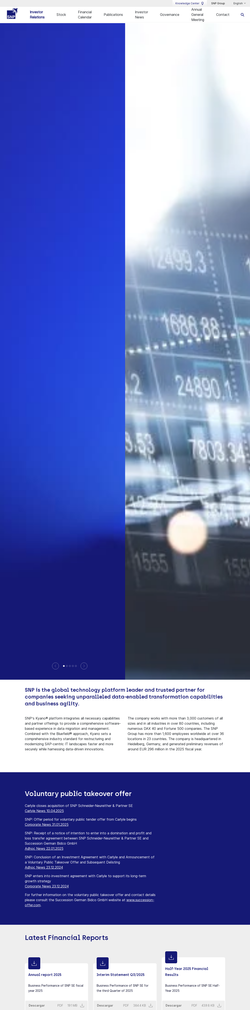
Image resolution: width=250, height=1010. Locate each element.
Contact (222, 14)
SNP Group (218, 3)
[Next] (84, 665)
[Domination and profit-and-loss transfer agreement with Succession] (73, 665)
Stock (61, 14)
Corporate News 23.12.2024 (47, 886)
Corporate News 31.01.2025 (47, 824)
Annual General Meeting (197, 14)
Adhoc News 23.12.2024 (44, 867)
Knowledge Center (189, 3)
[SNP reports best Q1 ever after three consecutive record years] (64, 665)
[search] (242, 14)
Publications (113, 14)
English (238, 3)
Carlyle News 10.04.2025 (44, 810)
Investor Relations (37, 14)
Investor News (141, 14)
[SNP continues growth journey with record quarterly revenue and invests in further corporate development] (76, 665)
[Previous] (55, 665)
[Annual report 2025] (67, 665)
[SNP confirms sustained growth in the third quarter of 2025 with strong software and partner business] (70, 665)
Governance (169, 14)
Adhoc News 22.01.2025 (44, 848)
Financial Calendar (85, 14)
